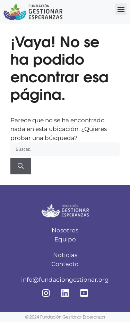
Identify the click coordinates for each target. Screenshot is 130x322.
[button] (121, 9)
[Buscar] (20, 166)
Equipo (65, 239)
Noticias (65, 254)
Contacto (65, 264)
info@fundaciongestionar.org (65, 279)
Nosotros (65, 230)
